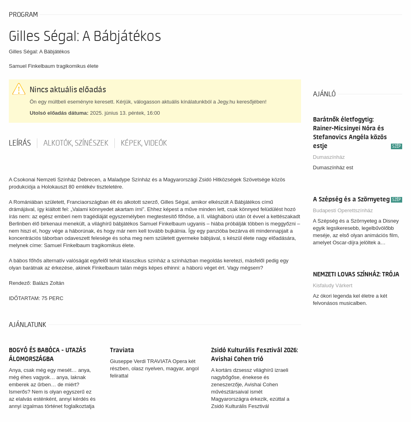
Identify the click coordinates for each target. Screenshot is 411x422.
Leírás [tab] (20, 143)
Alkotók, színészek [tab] (75, 143)
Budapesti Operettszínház (343, 210)
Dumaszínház (329, 157)
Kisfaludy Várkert (332, 285)
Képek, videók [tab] (144, 143)
